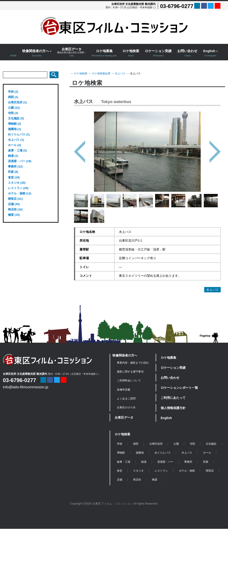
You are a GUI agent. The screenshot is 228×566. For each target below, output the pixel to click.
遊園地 (140, 452)
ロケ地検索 (80, 73)
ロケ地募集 (168, 357)
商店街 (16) (15, 209)
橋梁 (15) (14, 214)
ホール (207, 452)
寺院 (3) (13, 113)
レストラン (161, 470)
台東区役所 (156, 443)
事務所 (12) (15, 166)
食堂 (119, 470)
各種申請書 (123, 389)
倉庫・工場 (123, 461)
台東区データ (124, 417)
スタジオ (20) (17, 182)
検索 (54, 74)
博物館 (121, 452)
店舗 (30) (14, 204)
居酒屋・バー (165, 461)
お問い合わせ (170, 377)
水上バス (120, 73)
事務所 (188, 461)
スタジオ (138, 470)
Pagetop (205, 335)
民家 (205, 461)
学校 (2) (13, 91)
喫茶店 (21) (15, 198)
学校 (119, 443)
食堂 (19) (14, 177)
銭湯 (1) (13, 155)
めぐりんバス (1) (19, 134)
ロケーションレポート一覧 (179, 387)
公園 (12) (14, 107)
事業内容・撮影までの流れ (133, 362)
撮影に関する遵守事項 (130, 371)
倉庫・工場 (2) (17, 150)
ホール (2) (14, 145)
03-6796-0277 (176, 6)
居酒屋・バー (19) (19, 161)
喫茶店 (210, 470)
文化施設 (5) (16, 118)
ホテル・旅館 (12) (19, 193)
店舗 (119, 479)
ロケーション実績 (173, 367)
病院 (135, 443)
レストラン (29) (18, 188)
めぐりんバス (163, 452)
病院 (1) (13, 97)
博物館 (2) (14, 123)
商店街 (137, 479)
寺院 (192, 443)
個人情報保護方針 (173, 408)
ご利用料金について (129, 380)
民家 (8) (13, 171)
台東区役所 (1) (17, 102)
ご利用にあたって (173, 397)
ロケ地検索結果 (101, 73)
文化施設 (211, 443)
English (166, 418)
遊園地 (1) (14, 129)
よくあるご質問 (126, 398)
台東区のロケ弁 (126, 407)
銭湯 (143, 461)
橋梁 (154, 479)
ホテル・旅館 (187, 470)
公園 (176, 443)
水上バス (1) (16, 139)
